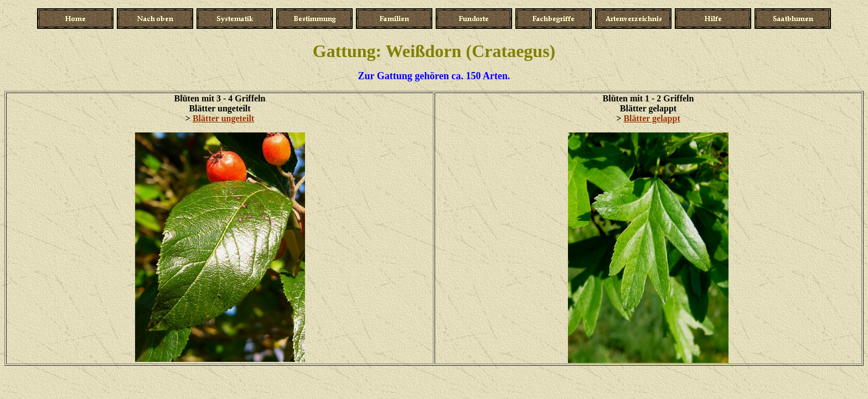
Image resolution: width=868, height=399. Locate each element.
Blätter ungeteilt (223, 118)
